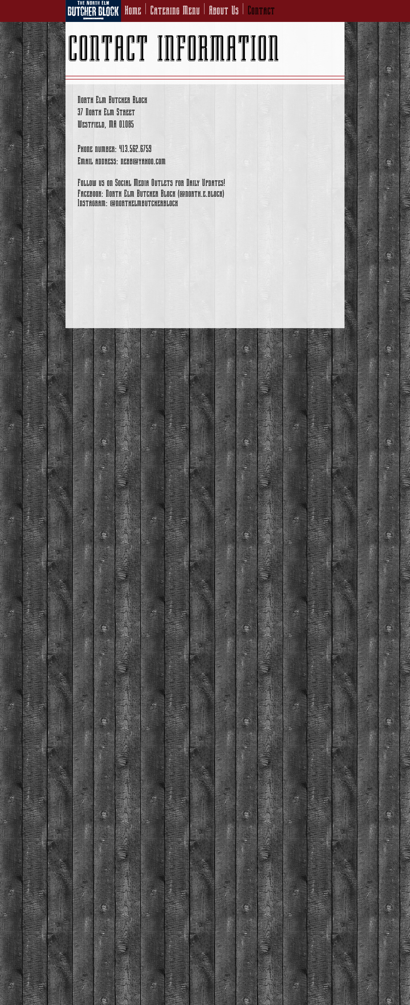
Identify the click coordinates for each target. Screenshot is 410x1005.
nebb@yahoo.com (143, 161)
